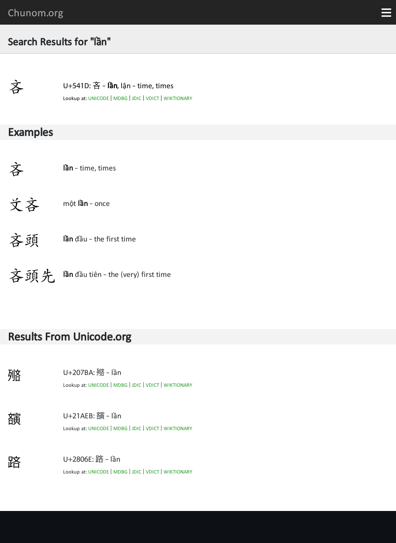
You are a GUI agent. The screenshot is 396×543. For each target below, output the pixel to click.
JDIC (136, 98)
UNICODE (98, 98)
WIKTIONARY (178, 98)
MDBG (120, 98)
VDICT (152, 98)
